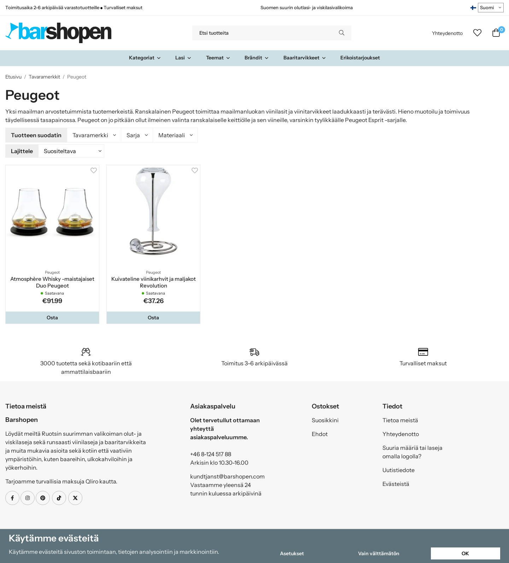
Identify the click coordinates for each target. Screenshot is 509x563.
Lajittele (22, 150)
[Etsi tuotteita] (262, 32)
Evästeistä (395, 482)
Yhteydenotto (447, 33)
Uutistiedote (398, 468)
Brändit (257, 57)
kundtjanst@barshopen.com (227, 475)
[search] (341, 32)
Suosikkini (325, 419)
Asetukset (292, 553)
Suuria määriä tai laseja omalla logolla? (412, 451)
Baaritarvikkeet (304, 57)
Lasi (183, 57)
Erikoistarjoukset (360, 57)
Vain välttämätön (378, 553)
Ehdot (320, 432)
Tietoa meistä (400, 419)
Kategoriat (145, 57)
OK (465, 553)
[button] (52, 316)
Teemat (218, 57)
